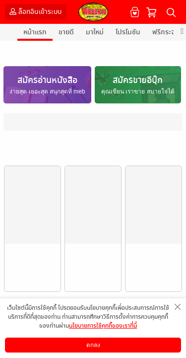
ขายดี (66, 32)
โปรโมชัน (128, 32)
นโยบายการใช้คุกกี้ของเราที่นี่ (103, 325)
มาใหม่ (95, 32)
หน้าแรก (35, 32)
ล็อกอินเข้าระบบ (34, 11)
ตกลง (93, 345)
